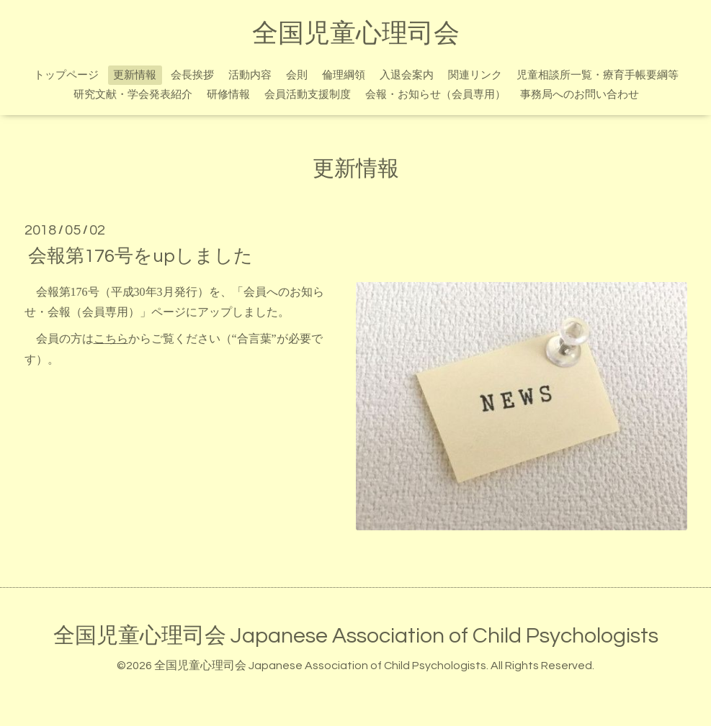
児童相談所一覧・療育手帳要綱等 (598, 75)
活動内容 (250, 75)
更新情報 (134, 75)
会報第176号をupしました (140, 255)
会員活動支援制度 (307, 94)
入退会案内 (407, 75)
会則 (297, 75)
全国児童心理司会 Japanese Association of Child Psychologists (355, 636)
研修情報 (228, 94)
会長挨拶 (192, 75)
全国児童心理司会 (356, 33)
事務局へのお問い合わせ (579, 94)
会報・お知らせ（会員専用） (435, 94)
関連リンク (475, 75)
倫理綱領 (343, 75)
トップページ (66, 75)
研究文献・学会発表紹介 (132, 94)
